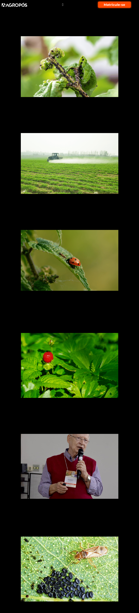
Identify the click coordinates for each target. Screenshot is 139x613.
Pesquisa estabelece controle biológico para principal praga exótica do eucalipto (60, 524)
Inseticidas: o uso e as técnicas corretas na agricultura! (61, 124)
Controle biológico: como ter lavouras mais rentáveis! (58, 221)
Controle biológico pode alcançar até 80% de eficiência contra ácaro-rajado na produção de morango (69, 321)
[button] (62, 4)
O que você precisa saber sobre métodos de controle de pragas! (63, 27)
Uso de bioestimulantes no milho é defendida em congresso (67, 425)
